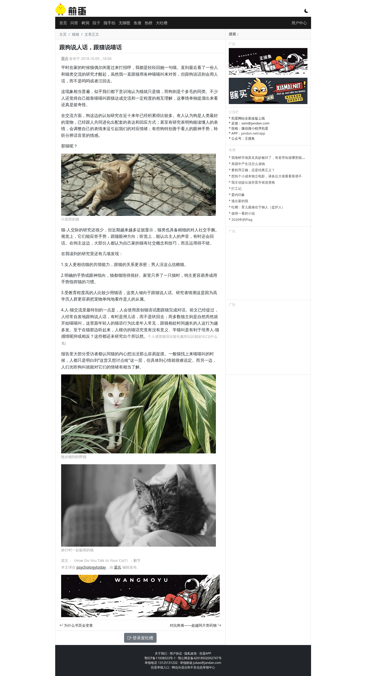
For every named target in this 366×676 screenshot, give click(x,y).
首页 (63, 22)
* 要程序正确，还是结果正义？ (252, 170)
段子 (96, 22)
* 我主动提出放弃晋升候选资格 (252, 182)
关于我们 (161, 653)
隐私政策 (190, 653)
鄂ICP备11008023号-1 (160, 658)
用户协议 (176, 653)
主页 (63, 34)
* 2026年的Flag (241, 219)
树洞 (85, 22)
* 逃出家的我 (238, 201)
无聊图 (124, 22)
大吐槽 (161, 22)
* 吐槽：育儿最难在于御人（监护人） (257, 207)
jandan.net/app (253, 133)
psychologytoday (91, 567)
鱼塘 (137, 22)
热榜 (148, 22)
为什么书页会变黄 (76, 625)
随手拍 (109, 22)
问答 (74, 22)
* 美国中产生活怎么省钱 (247, 163)
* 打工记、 (237, 188)
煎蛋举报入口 (160, 667)
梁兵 (64, 58)
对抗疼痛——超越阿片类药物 (195, 625)
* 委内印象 (237, 194)
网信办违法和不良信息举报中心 (193, 667)
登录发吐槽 (140, 638)
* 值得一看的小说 (242, 213)
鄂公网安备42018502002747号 (199, 658)
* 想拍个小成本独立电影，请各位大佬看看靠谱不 (265, 176)
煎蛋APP (205, 653)
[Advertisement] (268, 267)
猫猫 (75, 34)
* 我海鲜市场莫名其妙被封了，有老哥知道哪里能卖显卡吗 (272, 157)
